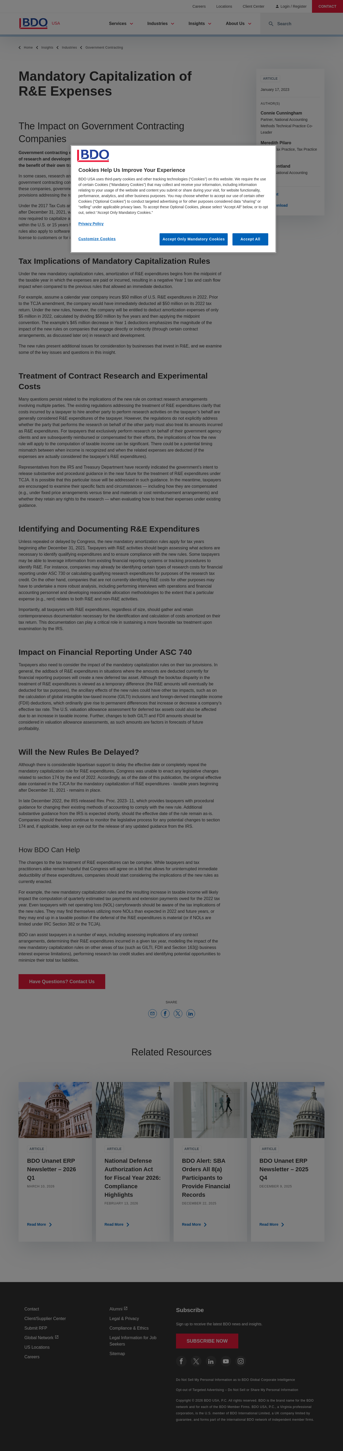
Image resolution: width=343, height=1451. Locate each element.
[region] (173, 199)
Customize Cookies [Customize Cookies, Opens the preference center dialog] (97, 239)
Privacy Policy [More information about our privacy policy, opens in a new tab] (91, 224)
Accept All (250, 239)
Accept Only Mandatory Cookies (193, 239)
